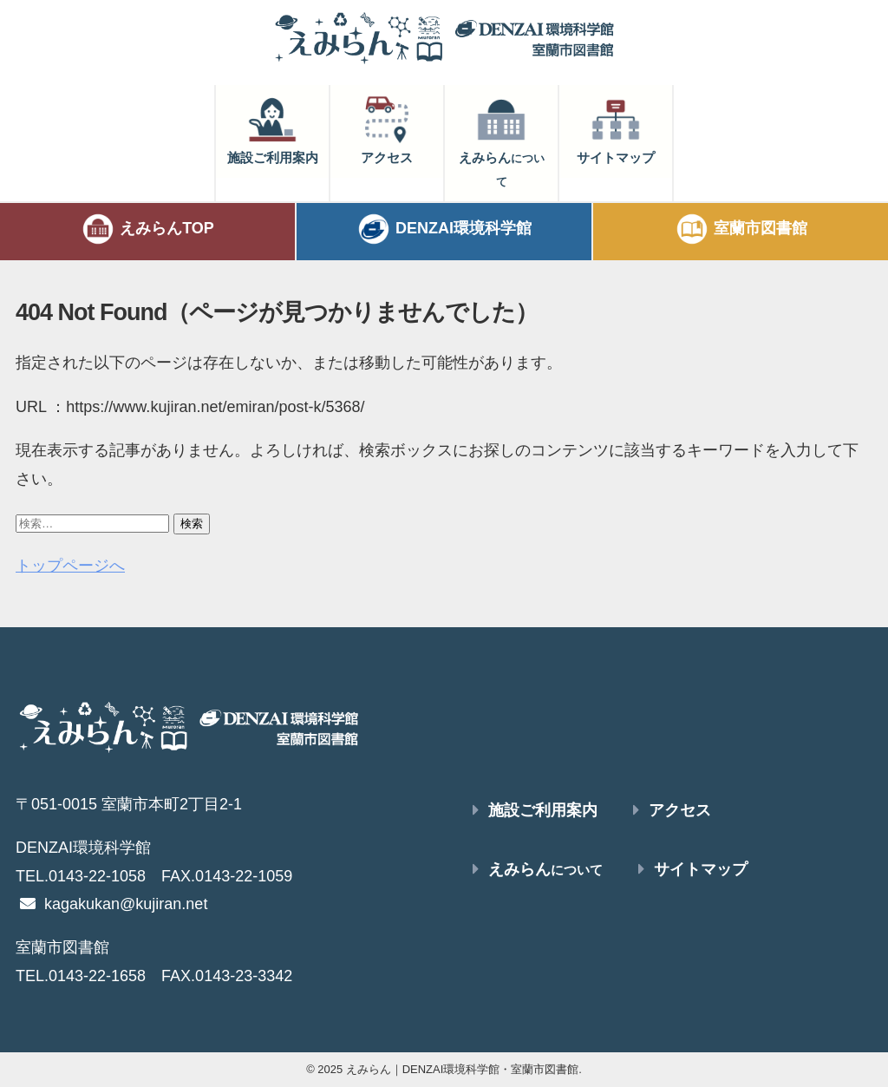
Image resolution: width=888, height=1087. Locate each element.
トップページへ (70, 565)
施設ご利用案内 (272, 129)
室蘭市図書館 (741, 229)
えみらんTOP (147, 229)
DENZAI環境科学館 (444, 229)
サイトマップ (616, 129)
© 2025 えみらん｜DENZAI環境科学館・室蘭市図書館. (444, 1069)
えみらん (502, 141)
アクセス (387, 129)
